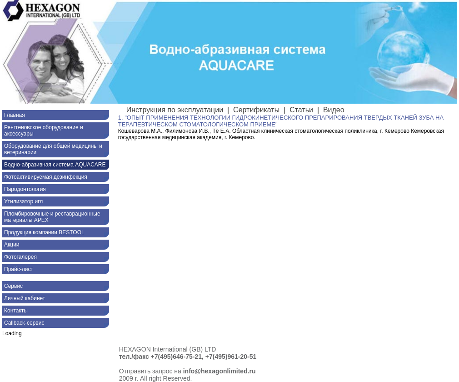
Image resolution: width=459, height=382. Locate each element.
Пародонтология (25, 189)
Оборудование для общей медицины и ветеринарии (53, 149)
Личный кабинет (24, 298)
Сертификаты (256, 110)
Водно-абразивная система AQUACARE (55, 164)
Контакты (16, 310)
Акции (12, 244)
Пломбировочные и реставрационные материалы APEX (52, 217)
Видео (333, 110)
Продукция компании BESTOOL (44, 232)
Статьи (301, 110)
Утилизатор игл (23, 201)
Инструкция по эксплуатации (174, 110)
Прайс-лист (18, 269)
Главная (14, 115)
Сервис (13, 286)
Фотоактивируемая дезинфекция (45, 177)
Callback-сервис (24, 323)
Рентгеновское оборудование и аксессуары (43, 130)
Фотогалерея (20, 257)
